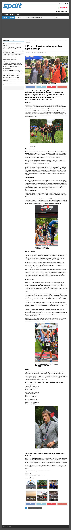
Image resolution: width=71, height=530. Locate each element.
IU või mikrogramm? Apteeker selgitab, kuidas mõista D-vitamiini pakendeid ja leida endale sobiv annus (12, 79)
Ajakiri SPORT (5, 14)
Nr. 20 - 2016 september (39, 52)
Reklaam (19, 14)
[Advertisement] (35, 28)
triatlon (39, 507)
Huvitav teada (32, 507)
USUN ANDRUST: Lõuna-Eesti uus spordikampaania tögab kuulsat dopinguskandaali (10, 59)
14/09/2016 (29, 52)
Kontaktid (12, 14)
